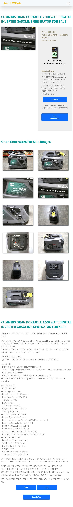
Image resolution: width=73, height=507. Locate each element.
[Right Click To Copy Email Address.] (55, 106)
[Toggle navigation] (68, 3)
